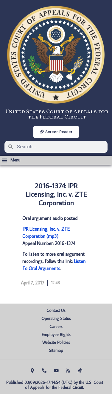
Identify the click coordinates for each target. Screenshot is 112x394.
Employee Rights (56, 334)
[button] (11, 160)
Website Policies (56, 342)
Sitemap (56, 350)
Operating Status (56, 318)
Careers (56, 326)
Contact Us (56, 310)
